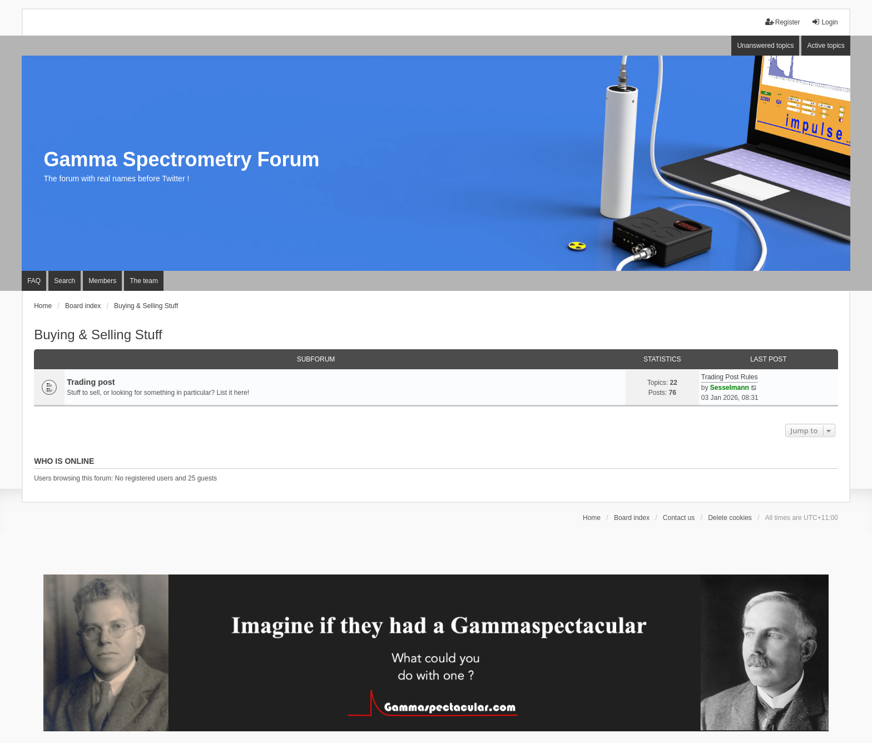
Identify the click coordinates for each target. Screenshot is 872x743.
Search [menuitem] (64, 281)
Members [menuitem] (102, 281)
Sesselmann (729, 388)
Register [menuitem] (782, 22)
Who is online (64, 461)
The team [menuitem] (144, 281)
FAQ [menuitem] (34, 281)
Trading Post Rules (729, 377)
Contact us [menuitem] (679, 518)
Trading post (91, 382)
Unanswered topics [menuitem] (765, 45)
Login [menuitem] (824, 22)
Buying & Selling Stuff (98, 334)
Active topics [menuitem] (825, 45)
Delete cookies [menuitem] (730, 518)
